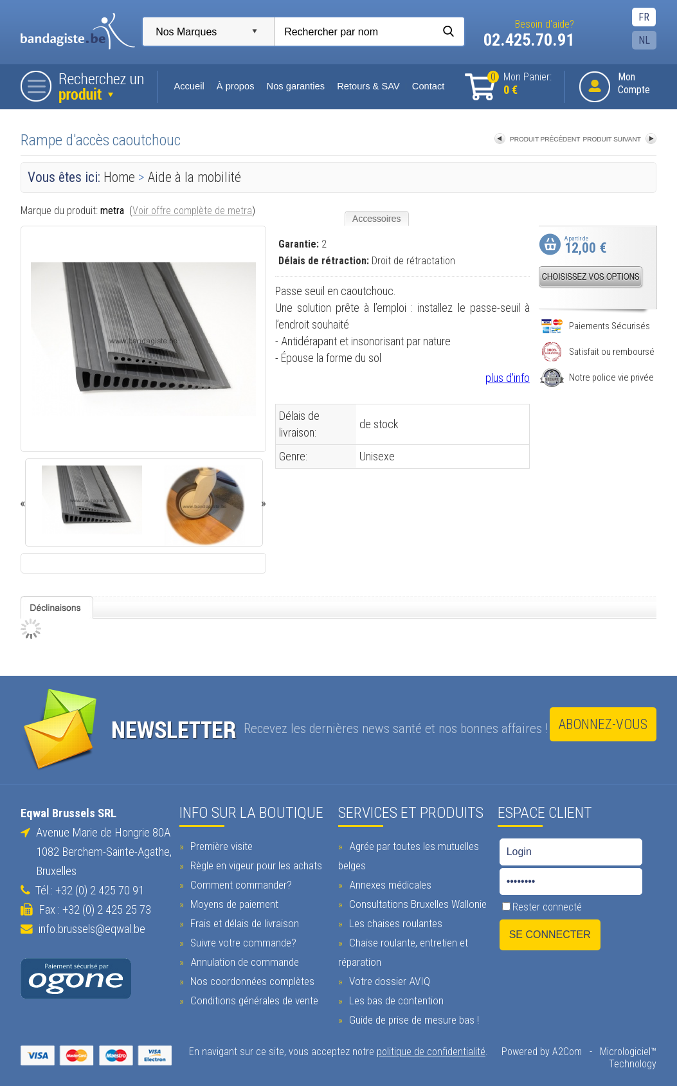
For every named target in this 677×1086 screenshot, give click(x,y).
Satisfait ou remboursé (601, 351)
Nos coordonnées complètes (248, 978)
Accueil (185, 86)
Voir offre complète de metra (188, 210)
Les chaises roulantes (394, 920)
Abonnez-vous (606, 726)
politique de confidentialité (431, 1048)
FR (647, 17)
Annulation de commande (241, 958)
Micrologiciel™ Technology (632, 1054)
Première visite (218, 843)
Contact (425, 86)
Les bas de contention (395, 997)
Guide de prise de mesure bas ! (412, 1016)
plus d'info (511, 378)
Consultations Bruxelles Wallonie (416, 900)
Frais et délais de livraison (241, 920)
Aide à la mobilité (190, 177)
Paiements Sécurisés (599, 326)
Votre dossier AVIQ (388, 978)
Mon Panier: (523, 84)
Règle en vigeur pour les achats (252, 862)
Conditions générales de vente (250, 997)
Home (115, 177)
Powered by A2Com (545, 1048)
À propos (231, 86)
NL (648, 40)
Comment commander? (237, 881)
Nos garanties (292, 86)
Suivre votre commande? (239, 939)
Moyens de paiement (230, 900)
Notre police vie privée (601, 377)
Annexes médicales (388, 881)
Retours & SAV (364, 86)
